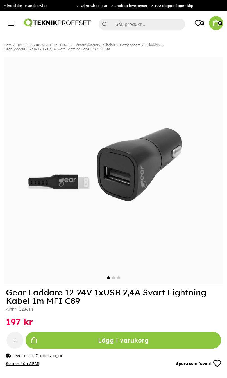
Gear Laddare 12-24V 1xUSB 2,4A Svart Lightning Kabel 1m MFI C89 (57, 49)
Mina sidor (13, 5)
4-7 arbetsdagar (46, 355)
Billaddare (153, 45)
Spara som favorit (198, 364)
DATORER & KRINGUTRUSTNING (42, 45)
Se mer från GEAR (22, 363)
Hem (8, 45)
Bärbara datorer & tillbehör (94, 45)
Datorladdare (130, 45)
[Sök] (142, 24)
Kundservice (36, 5)
